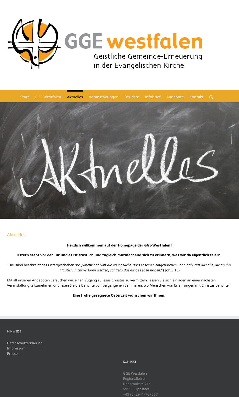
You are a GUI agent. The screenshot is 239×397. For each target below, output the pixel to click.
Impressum (16, 348)
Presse (12, 353)
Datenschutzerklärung (24, 343)
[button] (211, 96)
